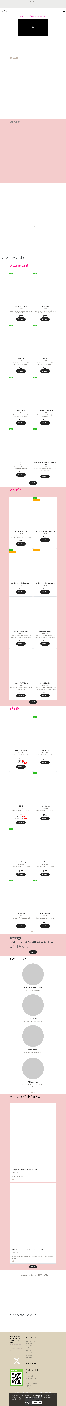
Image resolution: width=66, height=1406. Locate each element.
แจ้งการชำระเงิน (31, 1378)
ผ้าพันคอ (29, 1355)
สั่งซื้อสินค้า (21, 319)
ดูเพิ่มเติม (33, 483)
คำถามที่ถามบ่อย (31, 1383)
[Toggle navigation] (64, 11)
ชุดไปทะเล (29, 1348)
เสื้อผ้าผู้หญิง (30, 1345)
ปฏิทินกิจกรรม (30, 1386)
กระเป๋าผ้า (29, 1357)
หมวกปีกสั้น (30, 1350)
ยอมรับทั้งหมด (37, 1403)
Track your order (32, 1381)
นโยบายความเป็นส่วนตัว (47, 1397)
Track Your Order (32, 1367)
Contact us (30, 1388)
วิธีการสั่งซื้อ (30, 1376)
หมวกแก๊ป (29, 1353)
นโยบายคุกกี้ (17, 1399)
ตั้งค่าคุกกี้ (27, 1403)
